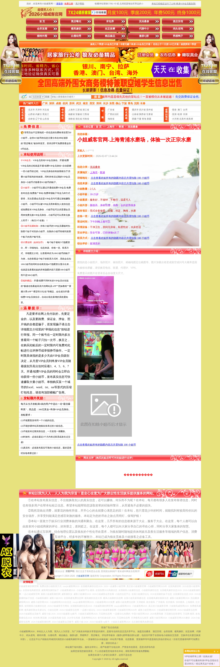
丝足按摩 (110, 28)
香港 (174, 109)
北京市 (31, 109)
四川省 (142, 109)
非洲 (185, 114)
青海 (144, 119)
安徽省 (78, 114)
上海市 (71, 109)
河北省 (45, 109)
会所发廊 (42, 28)
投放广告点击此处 (110, 627)
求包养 (110, 21)
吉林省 (31, 119)
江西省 (85, 114)
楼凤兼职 (76, 28)
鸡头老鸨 (178, 28)
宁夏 (139, 119)
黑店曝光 (76, 21)
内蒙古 (38, 114)
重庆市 (135, 109)
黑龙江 (45, 114)
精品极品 (110, 36)
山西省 (31, 114)
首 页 (42, 21)
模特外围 (42, 36)
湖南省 (71, 119)
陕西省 (142, 114)
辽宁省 (38, 119)
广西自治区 (113, 114)
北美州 (182, 119)
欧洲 (180, 114)
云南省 (135, 114)
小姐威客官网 (82, 576)
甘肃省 (149, 114)
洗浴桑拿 (144, 21)
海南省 (111, 119)
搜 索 (97, 96)
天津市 (38, 109)
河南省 (85, 119)
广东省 (111, 109)
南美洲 (189, 119)
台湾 (185, 109)
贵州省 (149, 109)
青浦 (121, 126)
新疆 (149, 119)
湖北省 (78, 119)
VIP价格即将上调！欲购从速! (198, 656)
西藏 (134, 119)
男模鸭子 (178, 36)
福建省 (71, 114)
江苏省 (78, 109)
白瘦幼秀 (76, 36)
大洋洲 (175, 119)
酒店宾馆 (178, 21)
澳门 (180, 109)
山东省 (45, 119)
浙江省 (85, 109)
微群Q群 (144, 36)
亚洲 (174, 114)
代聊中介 (144, 28)
